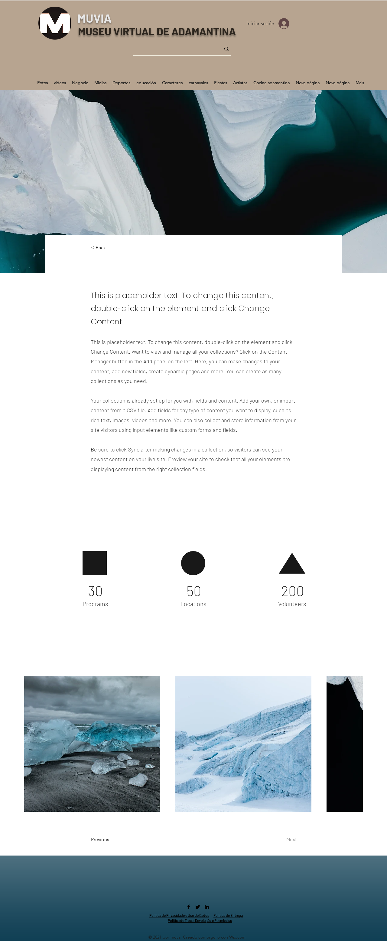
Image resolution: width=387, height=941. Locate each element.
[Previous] (115, 839)
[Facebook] (189, 907)
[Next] (276, 839)
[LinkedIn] (207, 907)
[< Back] (111, 247)
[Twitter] (198, 907)
